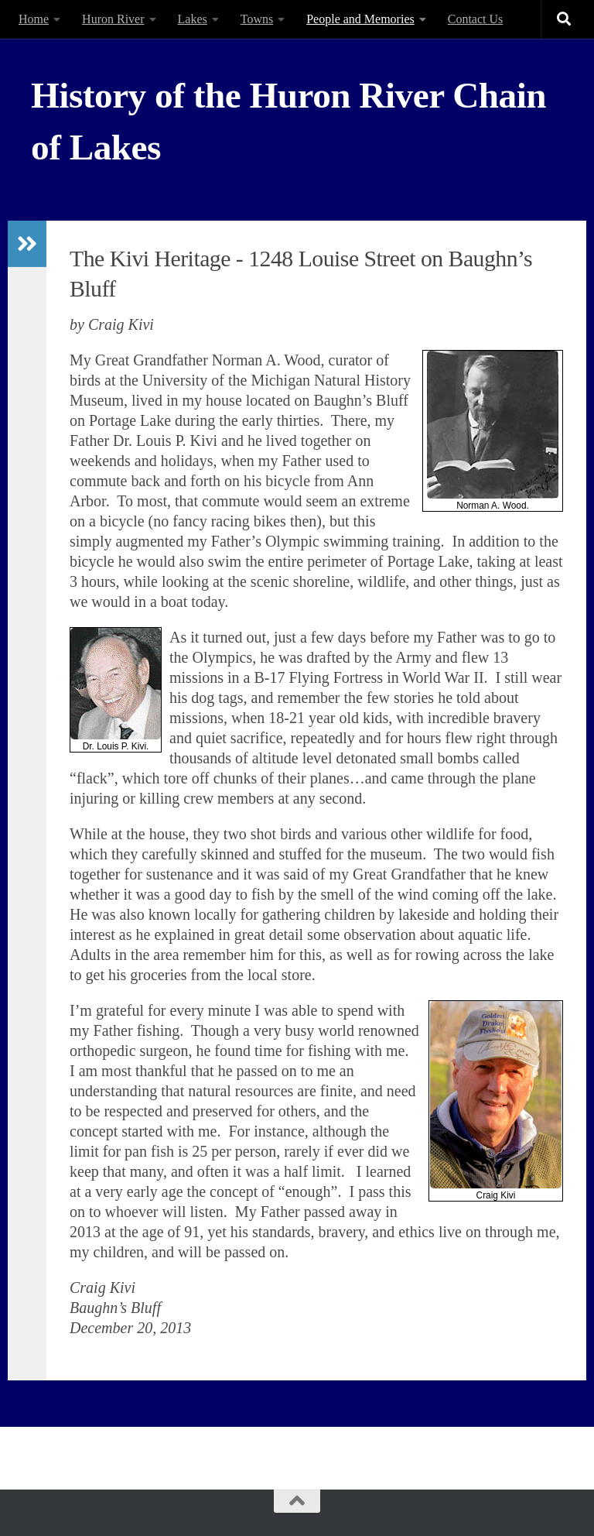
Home (34, 19)
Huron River (113, 19)
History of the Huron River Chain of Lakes (288, 121)
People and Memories (360, 19)
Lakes (192, 19)
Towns (257, 19)
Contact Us (476, 19)
